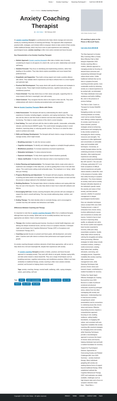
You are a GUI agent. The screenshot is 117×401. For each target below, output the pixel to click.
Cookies (82, 396)
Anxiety (21, 280)
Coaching (46, 280)
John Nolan (39, 32)
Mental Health (56, 280)
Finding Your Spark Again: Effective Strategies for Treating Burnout (91, 277)
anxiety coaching (22, 40)
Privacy (67, 396)
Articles (38, 10)
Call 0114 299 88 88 (95, 2)
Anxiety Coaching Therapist (29, 107)
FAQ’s (100, 396)
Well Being (26, 284)
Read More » (90, 385)
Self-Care (66, 280)
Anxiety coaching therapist (37, 60)
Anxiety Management (33, 280)
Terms (75, 396)
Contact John (91, 396)
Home (33, 10)
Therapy (17, 284)
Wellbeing (36, 284)
